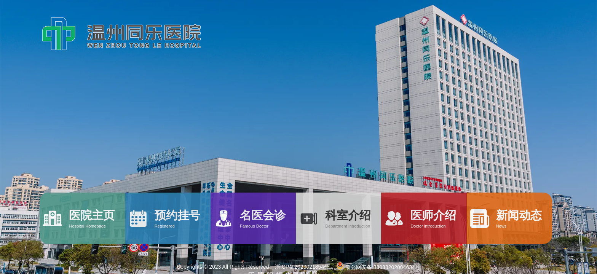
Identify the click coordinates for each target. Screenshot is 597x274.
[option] (298, 137)
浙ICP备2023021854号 (302, 267)
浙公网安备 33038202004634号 (377, 267)
